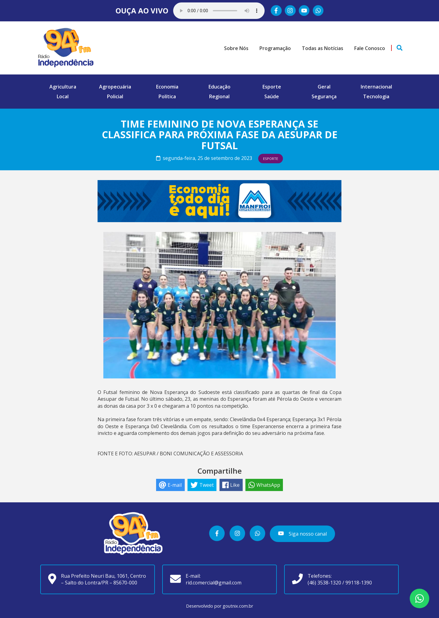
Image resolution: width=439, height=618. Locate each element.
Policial (115, 96)
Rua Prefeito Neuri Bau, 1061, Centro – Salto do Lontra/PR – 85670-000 (103, 579)
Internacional (376, 86)
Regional (219, 96)
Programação (275, 48)
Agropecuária (115, 86)
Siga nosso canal (302, 533)
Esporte (271, 86)
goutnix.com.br (238, 606)
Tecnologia (376, 96)
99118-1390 (358, 582)
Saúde (271, 96)
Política (167, 96)
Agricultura (62, 86)
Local (63, 96)
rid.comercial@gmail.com (213, 582)
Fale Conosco (369, 48)
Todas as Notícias (322, 48)
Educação (219, 86)
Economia (167, 86)
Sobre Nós (236, 48)
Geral (324, 86)
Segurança (324, 96)
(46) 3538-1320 (324, 582)
